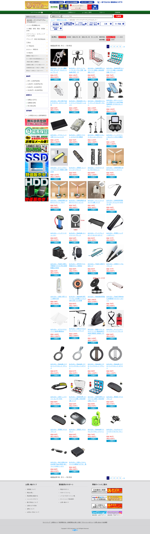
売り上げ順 (94, 37)
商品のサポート (64, 489)
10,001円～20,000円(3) (35, 90)
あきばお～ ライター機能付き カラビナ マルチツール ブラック (59, 70)
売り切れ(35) (32, 106)
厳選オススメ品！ (31, 16)
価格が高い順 (86, 37)
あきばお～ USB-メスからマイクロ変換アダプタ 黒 (77, 463)
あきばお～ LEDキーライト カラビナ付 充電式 (77, 136)
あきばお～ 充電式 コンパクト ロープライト (77, 169)
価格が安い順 (76, 37)
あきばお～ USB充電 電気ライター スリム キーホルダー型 (114, 202)
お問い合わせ (98, 522)
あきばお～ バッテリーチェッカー (59, 234)
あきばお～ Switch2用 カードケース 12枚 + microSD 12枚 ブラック (96, 399)
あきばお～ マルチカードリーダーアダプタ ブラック (114, 431)
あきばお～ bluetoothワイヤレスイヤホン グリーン (96, 430)
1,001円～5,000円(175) (35, 84)
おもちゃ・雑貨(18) (32, 49)
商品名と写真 (111, 37)
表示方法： (102, 37)
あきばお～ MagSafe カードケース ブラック (77, 234)
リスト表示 (119, 37)
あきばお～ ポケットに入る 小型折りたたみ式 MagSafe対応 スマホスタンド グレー (114, 103)
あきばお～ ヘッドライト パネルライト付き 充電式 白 (114, 137)
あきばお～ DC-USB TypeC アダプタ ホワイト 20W (59, 103)
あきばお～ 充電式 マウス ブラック (59, 430)
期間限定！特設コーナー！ (32, 55)
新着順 (69, 37)
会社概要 (104, 522)
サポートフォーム (65, 492)
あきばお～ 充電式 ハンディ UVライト (114, 234)
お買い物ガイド (64, 502)
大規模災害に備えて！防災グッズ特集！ (35, 67)
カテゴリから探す (37, 12)
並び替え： (55, 37)
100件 (112, 39)
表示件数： (102, 39)
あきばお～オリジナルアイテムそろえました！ (36, 21)
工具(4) (28, 42)
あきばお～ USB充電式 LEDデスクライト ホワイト (114, 169)
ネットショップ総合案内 (67, 499)
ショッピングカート (32, 499)
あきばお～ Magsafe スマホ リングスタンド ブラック (59, 366)
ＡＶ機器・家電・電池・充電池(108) (35, 29)
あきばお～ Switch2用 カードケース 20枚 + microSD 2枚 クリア (96, 70)
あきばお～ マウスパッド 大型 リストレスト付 (59, 136)
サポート (102, 12)
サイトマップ (56, 12)
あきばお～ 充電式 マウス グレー (77, 430)
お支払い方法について (33, 512)
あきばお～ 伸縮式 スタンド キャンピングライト (96, 136)
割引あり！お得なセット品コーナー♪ (34, 70)
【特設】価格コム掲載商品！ (33, 61)
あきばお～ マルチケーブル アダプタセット (96, 169)
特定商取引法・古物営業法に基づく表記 (70, 522)
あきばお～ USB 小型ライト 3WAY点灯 (59, 297)
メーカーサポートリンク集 (67, 496)
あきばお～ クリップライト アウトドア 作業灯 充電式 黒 (59, 169)
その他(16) (29, 53)
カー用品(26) (30, 46)
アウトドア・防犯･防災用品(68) (35, 39)
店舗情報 (117, 12)
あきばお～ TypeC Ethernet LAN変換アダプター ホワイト (115, 298)
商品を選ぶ (30, 492)
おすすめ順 (62, 37)
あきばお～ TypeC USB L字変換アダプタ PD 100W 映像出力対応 (59, 266)
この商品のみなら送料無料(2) (37, 115)
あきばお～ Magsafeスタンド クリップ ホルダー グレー (96, 103)
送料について (30, 509)
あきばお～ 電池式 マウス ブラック (114, 398)
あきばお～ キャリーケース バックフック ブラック (114, 330)
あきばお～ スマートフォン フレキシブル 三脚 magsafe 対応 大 (77, 70)
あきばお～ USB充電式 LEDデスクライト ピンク (77, 201)
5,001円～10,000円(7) (35, 87)
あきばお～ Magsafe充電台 (96, 296)
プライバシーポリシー (87, 522)
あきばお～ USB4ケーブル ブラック (114, 265)
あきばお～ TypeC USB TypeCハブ (96, 265)
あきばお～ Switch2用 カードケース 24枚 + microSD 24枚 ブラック (115, 70)
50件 (108, 39)
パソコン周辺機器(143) (33, 25)
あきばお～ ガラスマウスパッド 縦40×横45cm (59, 330)
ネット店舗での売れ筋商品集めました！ (35, 58)
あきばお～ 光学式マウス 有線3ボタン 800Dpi (77, 265)
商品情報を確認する (32, 496)
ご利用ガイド (71, 12)
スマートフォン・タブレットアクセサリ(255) (35, 35)
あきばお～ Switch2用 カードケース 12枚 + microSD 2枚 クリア (77, 399)
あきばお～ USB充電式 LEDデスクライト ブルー (59, 201)
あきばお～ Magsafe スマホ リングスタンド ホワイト (77, 366)
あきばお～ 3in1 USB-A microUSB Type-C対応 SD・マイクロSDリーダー (59, 464)
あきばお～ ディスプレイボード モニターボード (96, 234)
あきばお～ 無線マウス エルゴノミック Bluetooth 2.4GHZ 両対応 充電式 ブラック (96, 332)
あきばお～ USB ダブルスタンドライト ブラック (77, 330)
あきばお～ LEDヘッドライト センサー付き (59, 398)
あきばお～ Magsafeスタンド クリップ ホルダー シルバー (78, 103)
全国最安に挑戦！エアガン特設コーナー (35, 64)
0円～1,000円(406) (34, 81)
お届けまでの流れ (32, 505)
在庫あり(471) (32, 100)
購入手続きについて (32, 502)
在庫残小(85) (32, 103)
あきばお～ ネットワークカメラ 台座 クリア (96, 201)
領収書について (31, 489)
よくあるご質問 (86, 12)
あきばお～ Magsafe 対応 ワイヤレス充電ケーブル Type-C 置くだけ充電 (77, 298)
